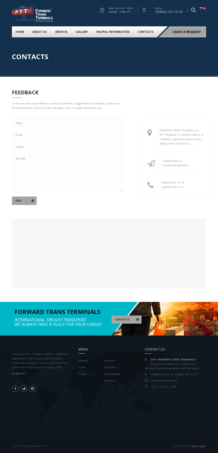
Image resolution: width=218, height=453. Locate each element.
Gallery (82, 32)
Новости (109, 360)
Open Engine (199, 446)
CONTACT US (127, 319)
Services (61, 32)
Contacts (145, 32)
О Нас (81, 367)
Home (20, 32)
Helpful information (112, 32)
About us (39, 32)
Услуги (82, 373)
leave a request (187, 32)
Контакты (110, 380)
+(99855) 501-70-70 (168, 12)
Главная (83, 360)
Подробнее (19, 373)
